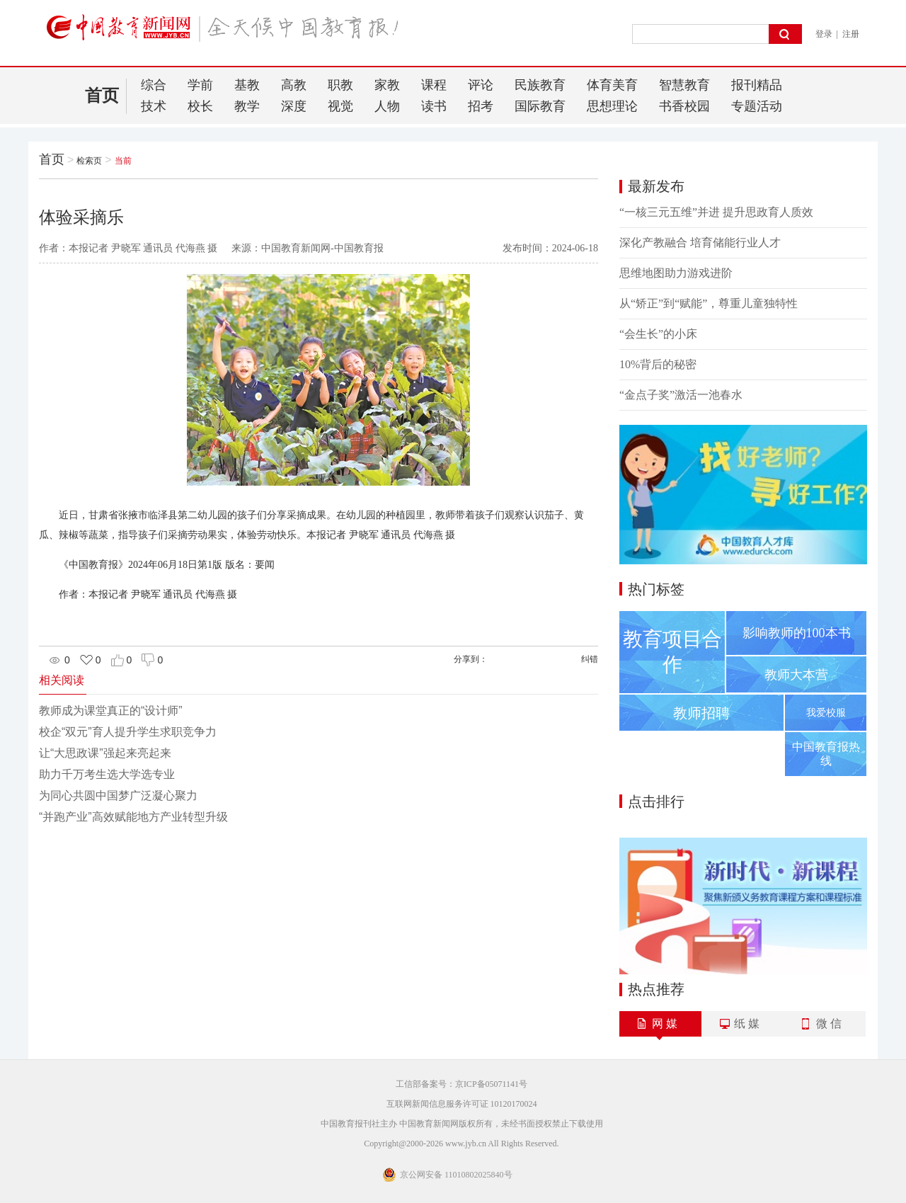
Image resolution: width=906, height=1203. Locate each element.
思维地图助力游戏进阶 (676, 273)
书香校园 (684, 106)
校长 (200, 106)
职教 (340, 85)
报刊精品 (756, 85)
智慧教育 (684, 85)
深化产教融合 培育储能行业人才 (700, 242)
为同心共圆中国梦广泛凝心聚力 (118, 795)
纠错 (589, 659)
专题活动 (756, 106)
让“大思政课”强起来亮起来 (105, 753)
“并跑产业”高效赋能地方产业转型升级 (133, 817)
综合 (153, 85)
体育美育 (612, 85)
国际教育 (540, 106)
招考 (480, 106)
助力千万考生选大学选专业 (107, 774)
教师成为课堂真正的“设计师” (111, 711)
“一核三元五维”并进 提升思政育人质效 (716, 212)
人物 (387, 106)
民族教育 (540, 85)
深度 (293, 106)
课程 (434, 85)
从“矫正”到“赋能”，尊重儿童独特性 (708, 303)
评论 (480, 85)
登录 (823, 34)
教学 (247, 106)
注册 (850, 34)
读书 (434, 106)
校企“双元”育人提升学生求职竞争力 (128, 732)
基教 (247, 85)
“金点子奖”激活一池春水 (680, 395)
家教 (387, 85)
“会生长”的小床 (658, 334)
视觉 (340, 106)
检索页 (89, 161)
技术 (153, 106)
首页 (102, 95)
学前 (200, 85)
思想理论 (612, 106)
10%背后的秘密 (657, 364)
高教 (293, 85)
